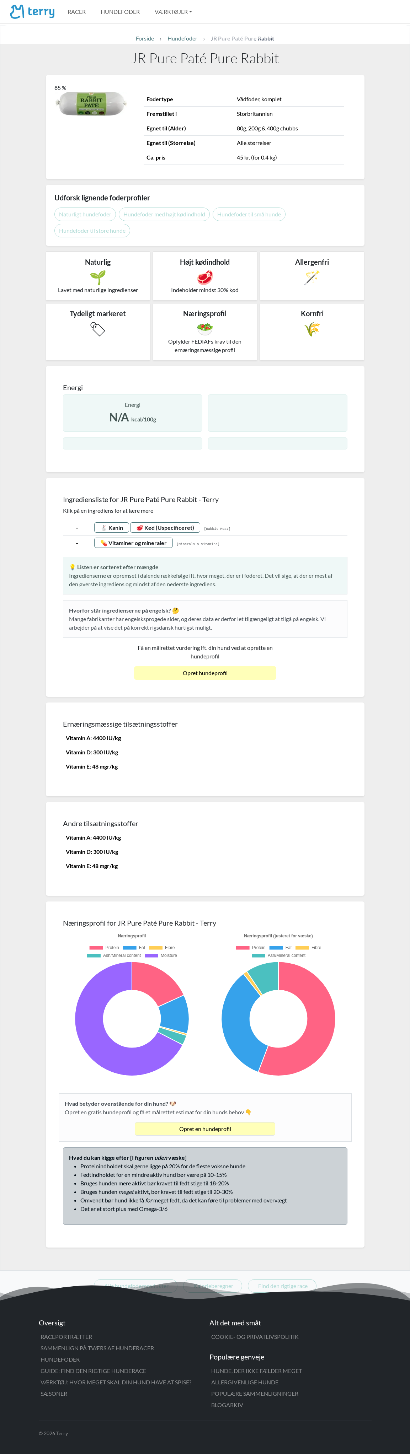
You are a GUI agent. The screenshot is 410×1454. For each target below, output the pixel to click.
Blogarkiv (227, 1404)
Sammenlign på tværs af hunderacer (97, 1348)
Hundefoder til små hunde (249, 214)
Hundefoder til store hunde (92, 230)
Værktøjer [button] (171, 11)
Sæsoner (54, 1393)
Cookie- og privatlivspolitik (255, 1336)
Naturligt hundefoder (85, 214)
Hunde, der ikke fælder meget (256, 1370)
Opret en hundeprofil (205, 1128)
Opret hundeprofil (205, 672)
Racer (77, 11)
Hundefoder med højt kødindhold (164, 214)
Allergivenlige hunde (244, 1382)
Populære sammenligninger (254, 1393)
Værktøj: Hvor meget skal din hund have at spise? (116, 1382)
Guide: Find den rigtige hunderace (93, 1370)
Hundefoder (120, 11)
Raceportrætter (66, 1336)
